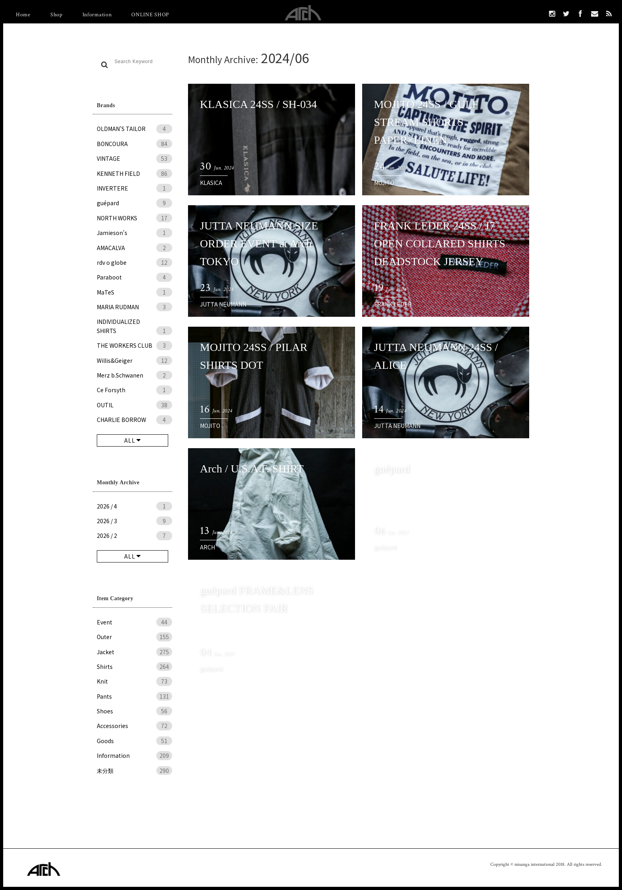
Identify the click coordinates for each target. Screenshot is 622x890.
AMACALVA (134, 247)
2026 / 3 (134, 520)
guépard (134, 202)
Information (97, 14)
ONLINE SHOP (150, 14)
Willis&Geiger (134, 360)
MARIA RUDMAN (134, 306)
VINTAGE (134, 158)
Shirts (134, 666)
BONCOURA (134, 143)
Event (134, 622)
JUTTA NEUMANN (223, 304)
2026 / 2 (134, 535)
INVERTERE (134, 188)
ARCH (207, 547)
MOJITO (384, 183)
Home (23, 14)
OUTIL (134, 405)
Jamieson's (134, 232)
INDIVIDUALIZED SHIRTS (134, 326)
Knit (134, 681)
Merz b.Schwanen (134, 375)
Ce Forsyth (134, 389)
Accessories (134, 725)
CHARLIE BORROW (134, 419)
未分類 (134, 770)
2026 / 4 (134, 506)
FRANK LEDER (393, 304)
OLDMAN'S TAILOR (134, 128)
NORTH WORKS (134, 218)
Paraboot (134, 277)
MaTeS (134, 292)
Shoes (134, 711)
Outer (134, 636)
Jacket (134, 651)
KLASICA (211, 183)
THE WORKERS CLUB (134, 345)
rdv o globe (134, 262)
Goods (134, 740)
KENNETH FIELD (134, 173)
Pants (134, 696)
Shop (56, 14)
